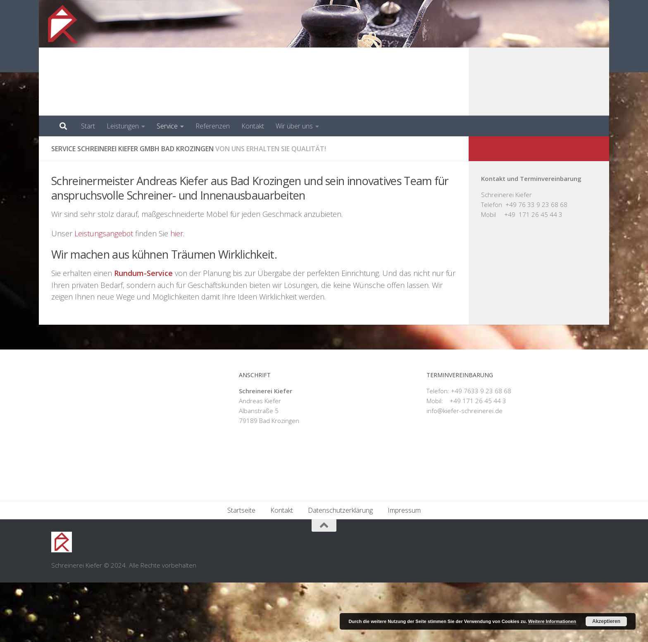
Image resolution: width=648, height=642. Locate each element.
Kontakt (252, 126)
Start (88, 126)
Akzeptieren (606, 621)
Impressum (404, 569)
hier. (178, 233)
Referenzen (212, 126)
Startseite (241, 569)
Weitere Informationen (552, 621)
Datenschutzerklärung (340, 569)
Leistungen (123, 126)
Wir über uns (294, 126)
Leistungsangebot (104, 233)
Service (167, 126)
